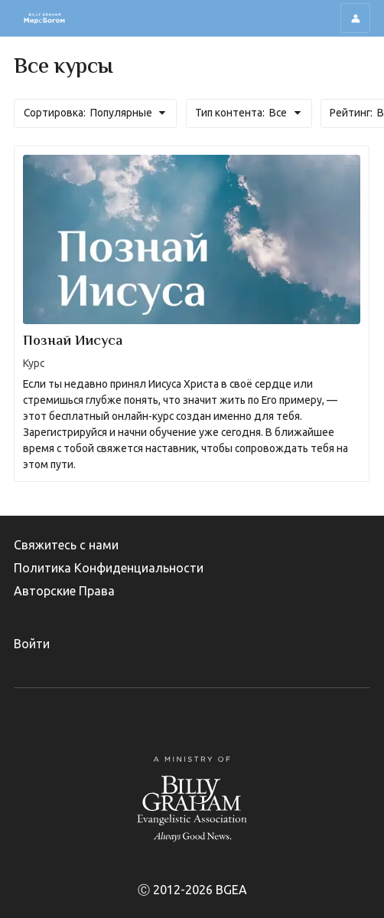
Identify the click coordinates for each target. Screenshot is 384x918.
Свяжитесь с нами (66, 545)
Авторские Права (64, 591)
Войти (32, 644)
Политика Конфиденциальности (108, 568)
